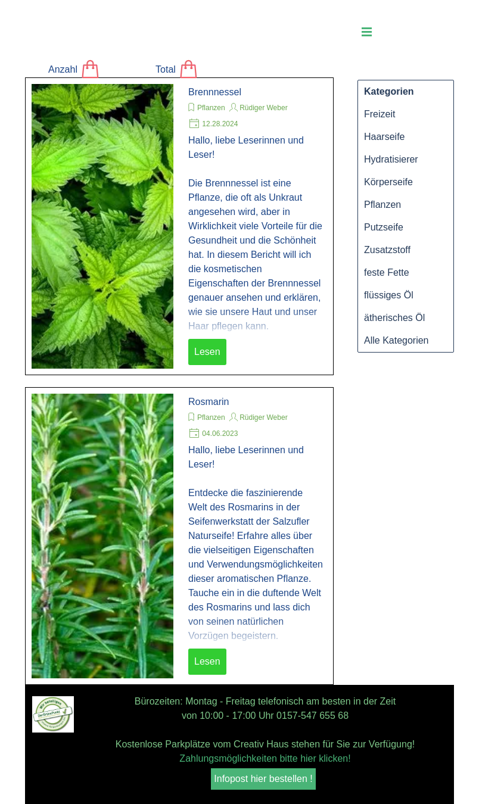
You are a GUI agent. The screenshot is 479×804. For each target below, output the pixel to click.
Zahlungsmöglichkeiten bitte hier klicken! (264, 758)
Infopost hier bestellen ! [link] (263, 779)
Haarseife (384, 137)
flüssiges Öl (388, 295)
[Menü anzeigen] (367, 32)
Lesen (207, 352)
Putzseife (383, 227)
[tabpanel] (265, 730)
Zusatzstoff (387, 250)
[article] (179, 226)
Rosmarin (208, 402)
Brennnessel (214, 92)
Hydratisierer (391, 159)
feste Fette (386, 272)
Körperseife (388, 182)
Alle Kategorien (396, 340)
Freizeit (379, 114)
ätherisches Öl (394, 318)
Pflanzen (211, 108)
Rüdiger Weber (263, 108)
